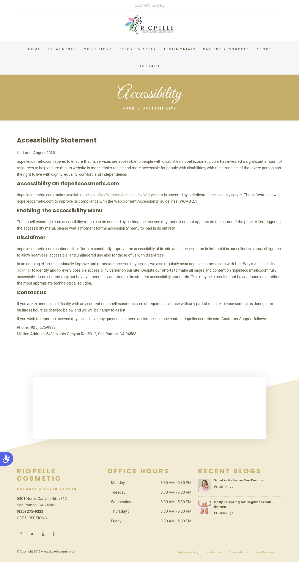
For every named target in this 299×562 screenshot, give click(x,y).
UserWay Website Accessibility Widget (122, 194)
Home (128, 108)
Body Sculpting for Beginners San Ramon (247, 502)
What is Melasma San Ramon (237, 480)
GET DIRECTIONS (32, 517)
